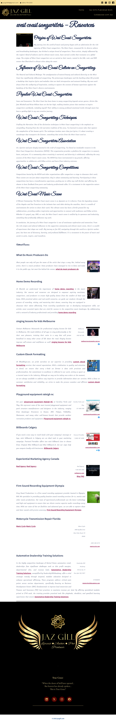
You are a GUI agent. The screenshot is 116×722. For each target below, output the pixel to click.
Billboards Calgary (26, 427)
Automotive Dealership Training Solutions (39, 555)
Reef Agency (21, 466)
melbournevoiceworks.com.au (90, 341)
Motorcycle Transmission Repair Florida (38, 518)
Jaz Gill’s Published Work (101, 10)
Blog (78, 476)
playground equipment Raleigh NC (38, 401)
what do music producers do (67, 269)
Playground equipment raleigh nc (35, 394)
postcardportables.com (92, 447)
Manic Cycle (21, 526)
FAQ (82, 476)
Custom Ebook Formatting (30, 354)
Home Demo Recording (29, 281)
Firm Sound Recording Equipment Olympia (40, 485)
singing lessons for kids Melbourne (35, 321)
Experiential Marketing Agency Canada (37, 458)
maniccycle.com (95, 546)
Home (81, 10)
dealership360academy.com (91, 583)
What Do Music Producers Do (32, 254)
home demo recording (64, 289)
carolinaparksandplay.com (91, 414)
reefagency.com (79, 473)
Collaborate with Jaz (103, 15)
